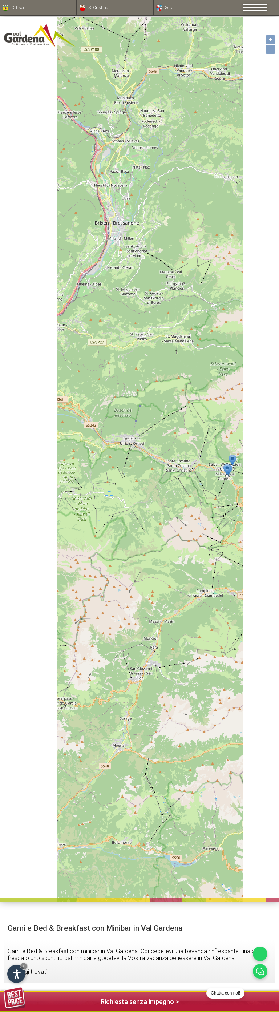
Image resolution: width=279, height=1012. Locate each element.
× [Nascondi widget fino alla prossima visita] (23, 966)
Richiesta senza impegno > (91, 1001)
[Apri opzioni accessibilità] (16, 974)
